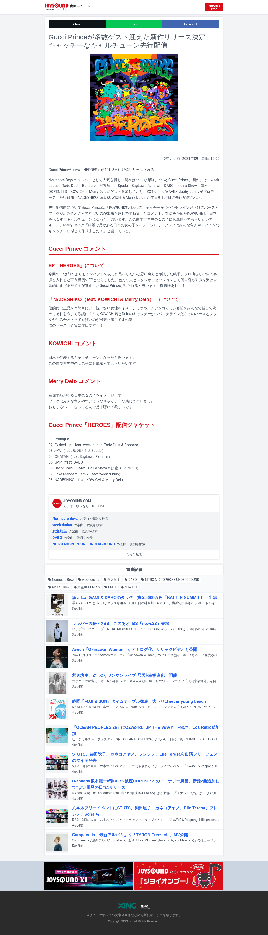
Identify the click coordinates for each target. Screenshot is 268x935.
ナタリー (64, 9)
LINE (134, 24)
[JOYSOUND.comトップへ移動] (214, 7)
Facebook (191, 24)
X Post (77, 24)
